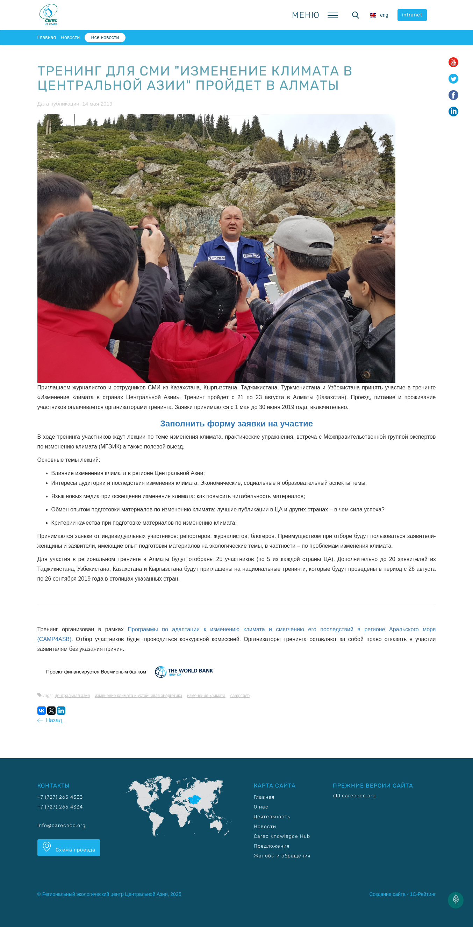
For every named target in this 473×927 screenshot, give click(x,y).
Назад (49, 720)
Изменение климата (206, 695)
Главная (46, 37)
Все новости (105, 37)
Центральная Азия (72, 695)
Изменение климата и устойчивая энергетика (138, 695)
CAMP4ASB (240, 695)
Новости (70, 37)
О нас (261, 807)
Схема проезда (68, 847)
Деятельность (272, 817)
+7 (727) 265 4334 (60, 807)
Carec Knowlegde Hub (282, 836)
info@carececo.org (61, 825)
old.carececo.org (354, 796)
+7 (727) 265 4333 (60, 797)
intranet (412, 15)
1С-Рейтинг (423, 894)
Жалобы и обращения (282, 856)
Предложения (271, 846)
